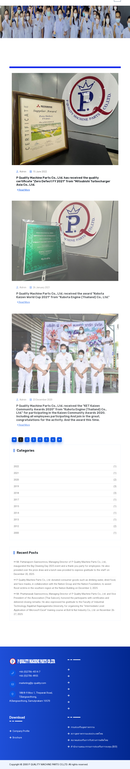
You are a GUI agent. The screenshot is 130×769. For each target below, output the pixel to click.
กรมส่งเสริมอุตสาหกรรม (81, 727)
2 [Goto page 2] (27, 439)
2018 (16, 493)
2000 (16, 532)
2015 (16, 506)
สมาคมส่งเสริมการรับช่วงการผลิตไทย (88, 740)
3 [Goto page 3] (33, 439)
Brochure (15, 737)
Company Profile (19, 731)
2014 (16, 512)
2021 (16, 473)
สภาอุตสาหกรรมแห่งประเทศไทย (85, 733)
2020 (16, 479)
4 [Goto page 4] (40, 439)
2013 (16, 519)
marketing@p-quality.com (32, 683)
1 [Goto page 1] (20, 439)
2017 (16, 499)
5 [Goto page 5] (46, 439)
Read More (23, 189)
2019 (16, 486)
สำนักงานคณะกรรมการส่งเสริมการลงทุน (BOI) (92, 746)
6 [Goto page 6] (53, 439)
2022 (16, 466)
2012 (16, 526)
